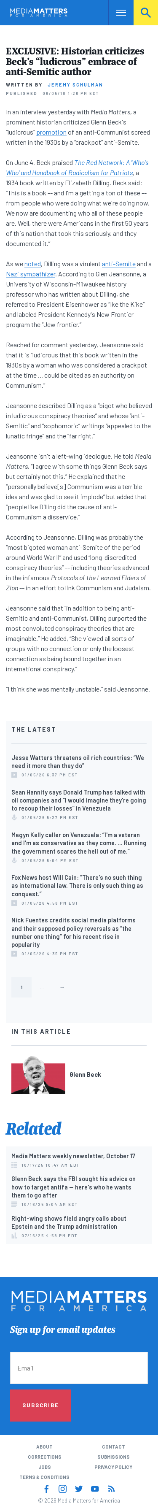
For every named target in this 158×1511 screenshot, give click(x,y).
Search (146, 12)
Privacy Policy (113, 1467)
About (44, 1446)
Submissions (113, 1457)
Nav (115, 12)
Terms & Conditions (44, 1477)
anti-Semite (119, 263)
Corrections (45, 1457)
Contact (113, 1446)
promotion (51, 132)
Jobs (44, 1467)
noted (32, 263)
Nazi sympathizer (30, 274)
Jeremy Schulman (75, 84)
